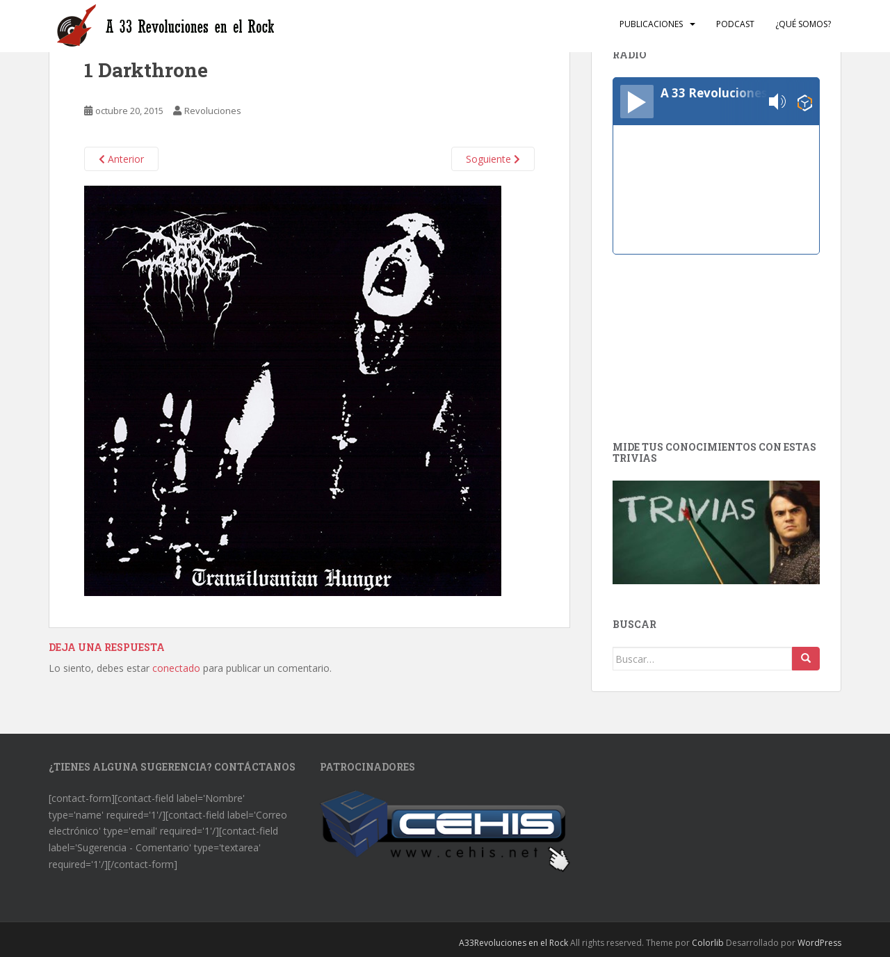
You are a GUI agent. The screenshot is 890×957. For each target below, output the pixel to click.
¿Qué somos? (803, 24)
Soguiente (493, 159)
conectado (176, 668)
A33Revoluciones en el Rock (513, 943)
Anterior (121, 159)
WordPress (819, 943)
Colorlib (708, 943)
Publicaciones (651, 24)
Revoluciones (212, 110)
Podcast (735, 24)
